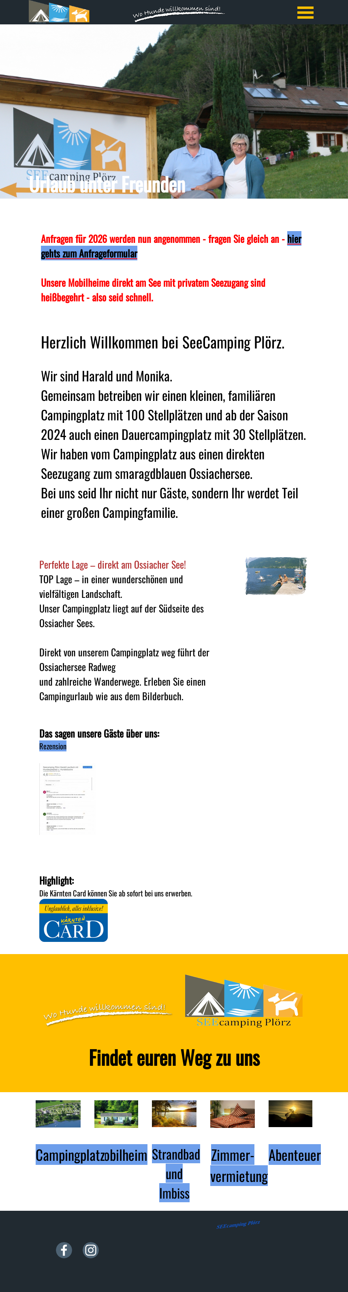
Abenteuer (295, 1154)
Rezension (52, 745)
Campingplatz (70, 1154)
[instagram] (91, 1250)
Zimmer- (232, 1154)
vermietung (239, 1175)
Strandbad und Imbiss (176, 1173)
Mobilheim (120, 1154)
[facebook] (64, 1250)
